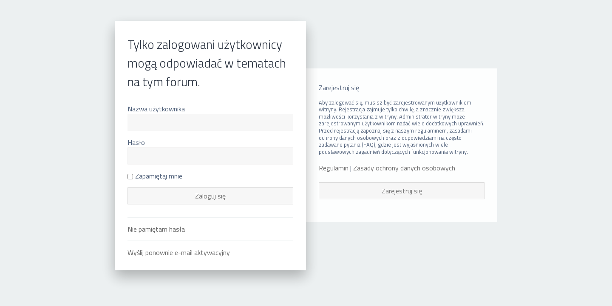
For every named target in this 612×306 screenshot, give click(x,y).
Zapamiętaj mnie (155, 176)
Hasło (136, 142)
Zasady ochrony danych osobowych (404, 168)
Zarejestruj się (402, 191)
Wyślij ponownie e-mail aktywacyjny (179, 252)
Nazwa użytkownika (156, 109)
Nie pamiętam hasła (156, 229)
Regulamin (333, 168)
